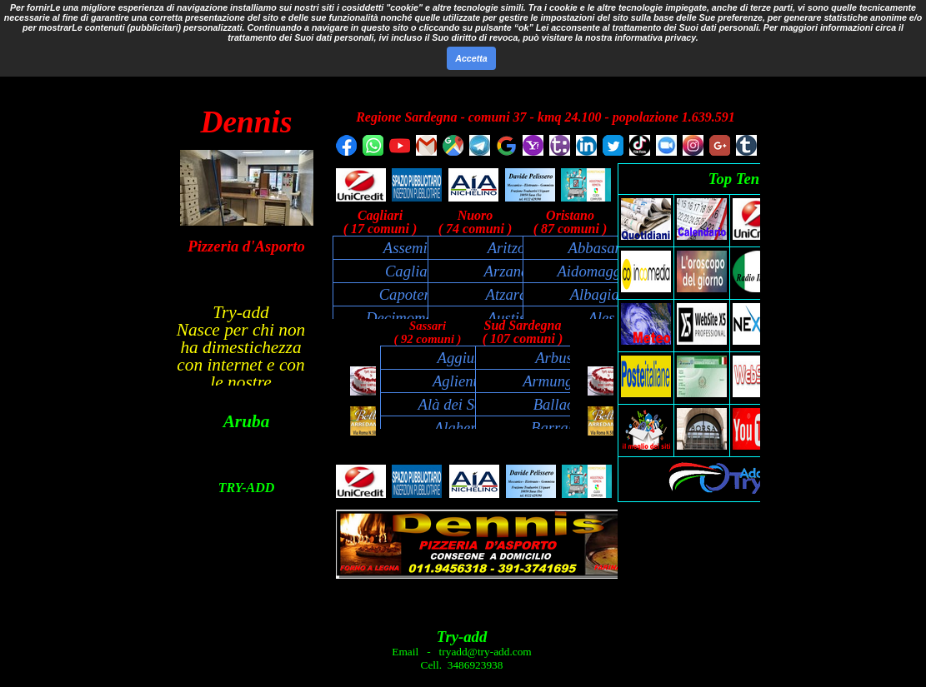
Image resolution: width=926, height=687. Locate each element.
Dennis (247, 122)
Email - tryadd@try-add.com (461, 651)
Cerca (504, 67)
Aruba (246, 421)
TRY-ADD (246, 487)
